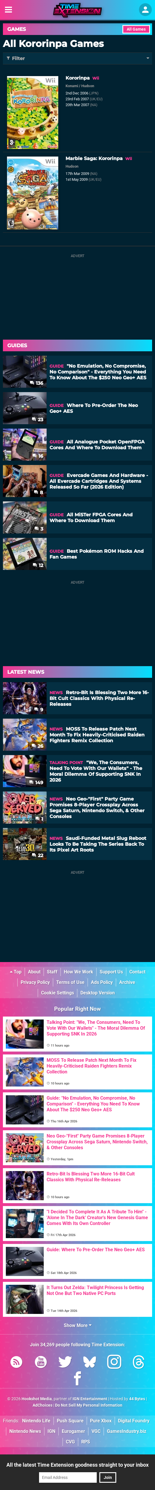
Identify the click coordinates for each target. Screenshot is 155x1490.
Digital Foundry (133, 1421)
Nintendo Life (36, 1421)
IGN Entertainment (90, 1398)
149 (36, 782)
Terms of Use (70, 982)
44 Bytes (137, 1398)
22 (37, 855)
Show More (77, 1325)
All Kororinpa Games (53, 43)
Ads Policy (102, 982)
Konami (72, 86)
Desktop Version (97, 993)
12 (38, 565)
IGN (51, 1431)
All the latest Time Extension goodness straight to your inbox (77, 1465)
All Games (136, 29)
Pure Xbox (101, 1421)
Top (16, 972)
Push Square (70, 1421)
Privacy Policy (35, 982)
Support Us (111, 972)
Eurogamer (73, 1431)
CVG (70, 1442)
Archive (127, 982)
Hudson (87, 86)
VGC (96, 1431)
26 (37, 746)
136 (36, 383)
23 (37, 419)
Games (16, 29)
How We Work (78, 972)
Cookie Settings (57, 993)
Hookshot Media (37, 1398)
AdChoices (42, 1405)
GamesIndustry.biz (126, 1431)
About (34, 972)
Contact (137, 972)
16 (37, 456)
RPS (85, 1442)
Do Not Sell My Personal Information (88, 1405)
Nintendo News (25, 1431)
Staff (52, 972)
